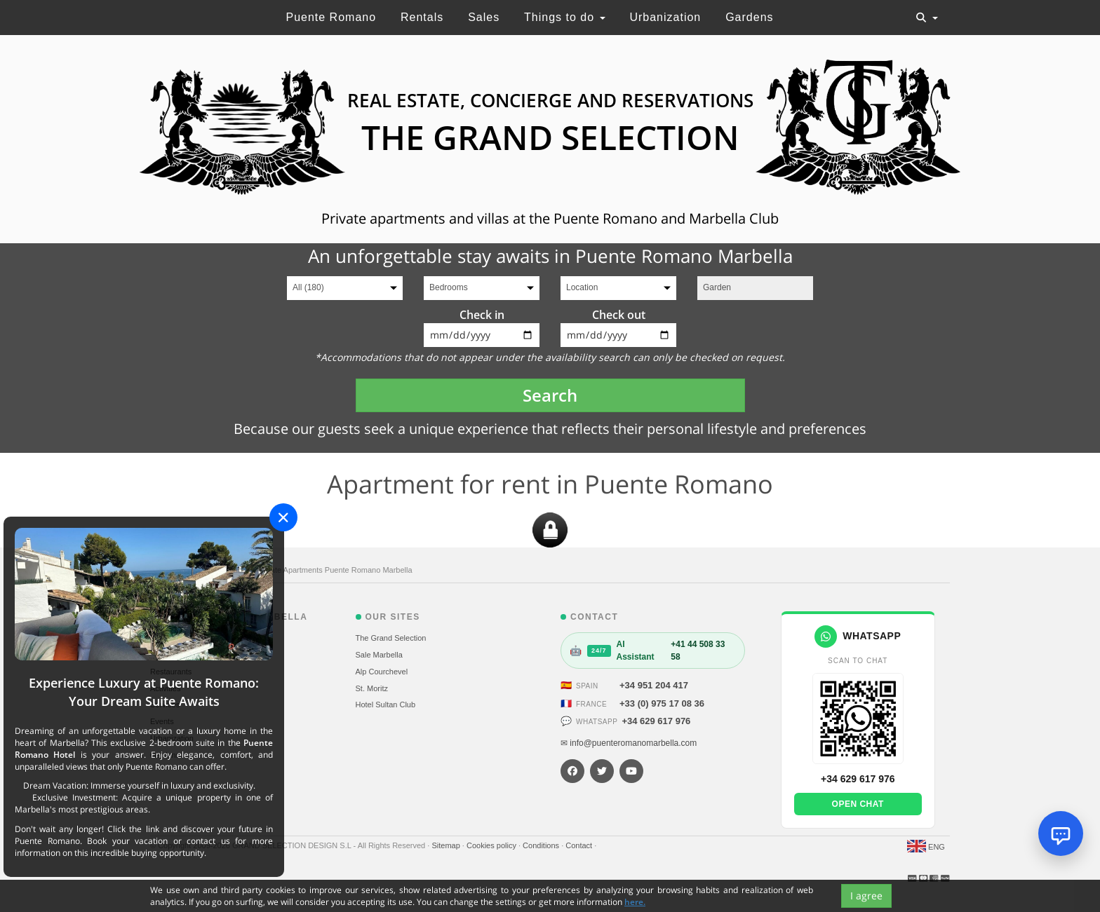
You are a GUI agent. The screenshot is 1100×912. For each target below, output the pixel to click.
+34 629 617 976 (656, 721)
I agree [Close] (866, 895)
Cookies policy (492, 845)
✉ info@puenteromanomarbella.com (629, 743)
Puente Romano (331, 17)
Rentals (422, 17)
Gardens (749, 17)
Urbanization (665, 17)
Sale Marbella (379, 655)
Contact (579, 845)
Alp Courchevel (382, 671)
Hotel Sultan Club (386, 704)
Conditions (542, 845)
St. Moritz (372, 688)
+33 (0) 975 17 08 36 (661, 703)
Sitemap (446, 845)
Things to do (564, 17)
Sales (483, 17)
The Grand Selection (391, 638)
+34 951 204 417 (653, 685)
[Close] (283, 517)
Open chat (858, 804)
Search (550, 395)
